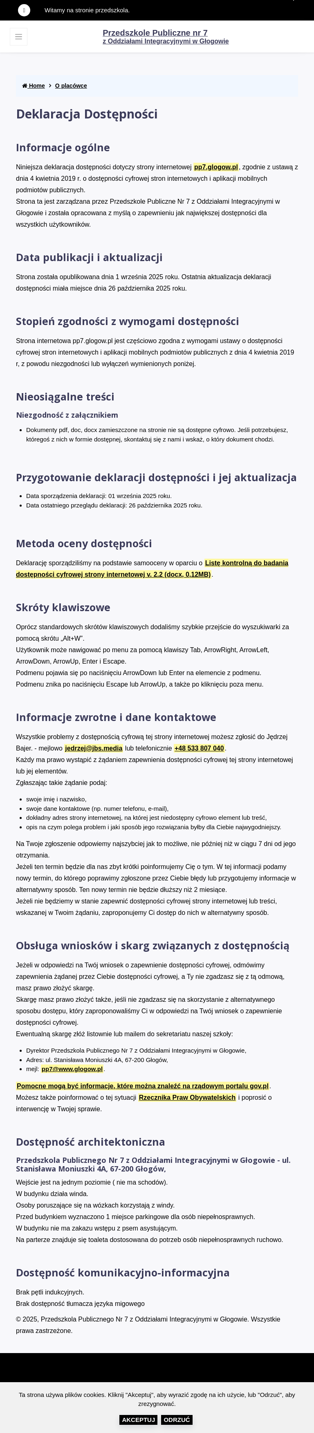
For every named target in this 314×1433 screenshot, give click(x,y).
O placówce (71, 85)
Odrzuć (177, 1419)
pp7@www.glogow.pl (72, 1068)
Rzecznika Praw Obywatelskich (187, 1097)
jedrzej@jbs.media (93, 748)
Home (33, 85)
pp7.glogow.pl (216, 167)
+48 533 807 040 (199, 748)
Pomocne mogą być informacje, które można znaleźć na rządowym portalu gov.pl (143, 1086)
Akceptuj (138, 1419)
